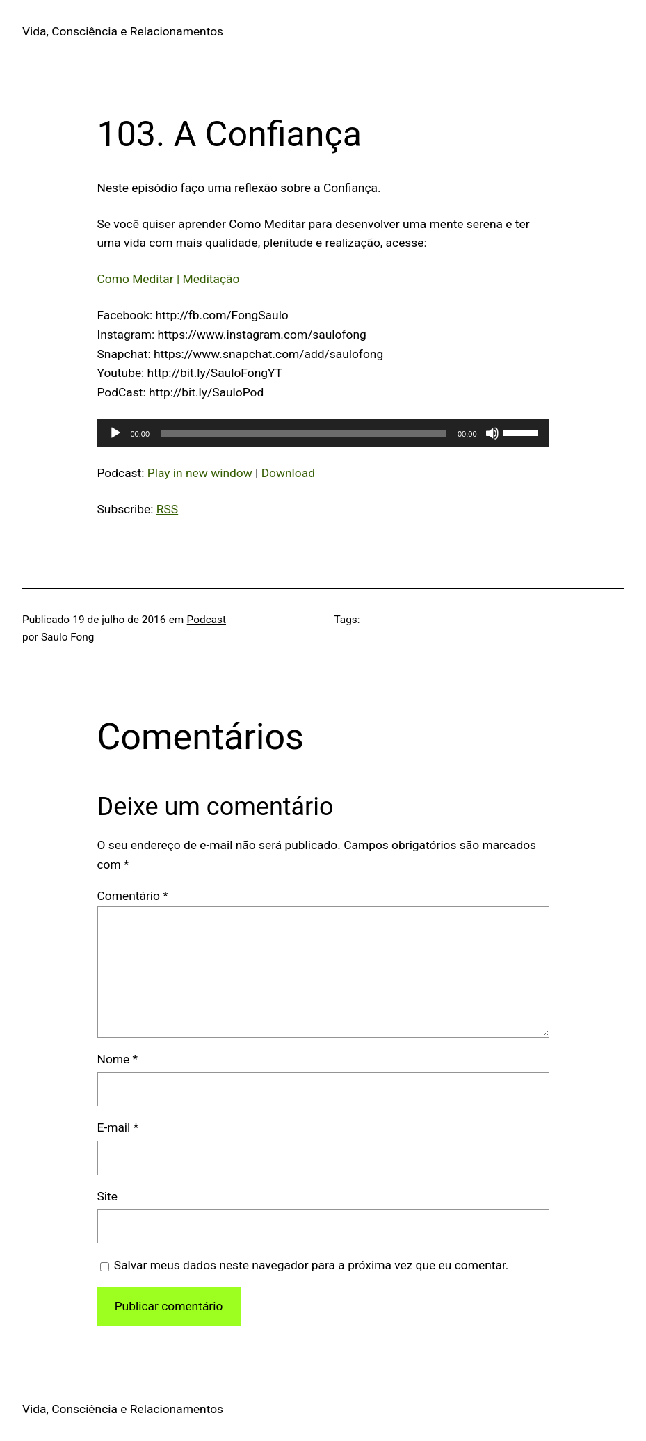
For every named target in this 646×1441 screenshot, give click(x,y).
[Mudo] (492, 433)
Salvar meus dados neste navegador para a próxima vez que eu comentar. (311, 1265)
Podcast (206, 619)
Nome (117, 1059)
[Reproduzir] (115, 433)
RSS (167, 509)
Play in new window (199, 473)
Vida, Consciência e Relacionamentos (122, 31)
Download (288, 473)
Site (107, 1196)
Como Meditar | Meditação (168, 279)
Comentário (132, 896)
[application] (323, 433)
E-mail (118, 1127)
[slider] (303, 433)
